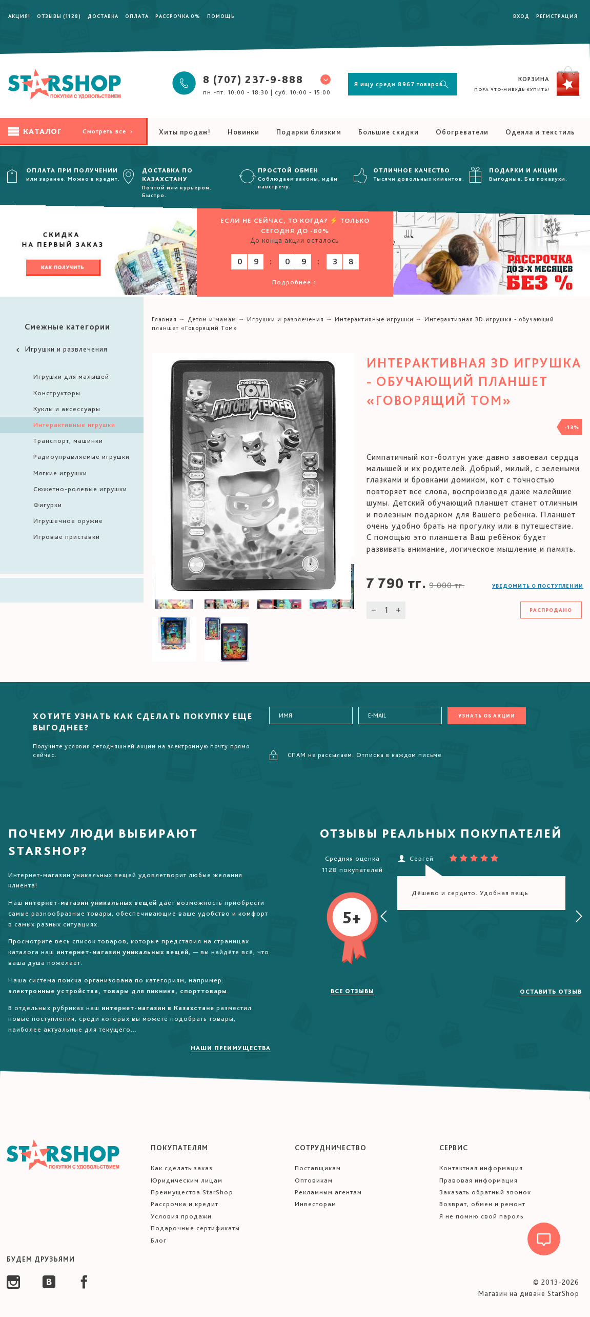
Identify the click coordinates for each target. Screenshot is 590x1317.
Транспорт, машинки (68, 440)
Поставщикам (318, 1168)
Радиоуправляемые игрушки (81, 456)
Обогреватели (462, 132)
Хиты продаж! (185, 132)
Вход (521, 16)
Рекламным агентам (328, 1192)
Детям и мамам (212, 319)
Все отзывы (352, 991)
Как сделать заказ (182, 1168)
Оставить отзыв (551, 991)
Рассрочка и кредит (184, 1204)
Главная (164, 319)
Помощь (221, 16)
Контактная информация (481, 1168)
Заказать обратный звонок (485, 1192)
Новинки (243, 132)
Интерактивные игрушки (74, 425)
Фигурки (47, 505)
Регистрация (557, 16)
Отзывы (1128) (59, 16)
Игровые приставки (66, 536)
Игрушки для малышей (71, 376)
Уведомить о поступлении (537, 586)
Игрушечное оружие (68, 521)
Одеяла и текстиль (540, 132)
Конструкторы (56, 393)
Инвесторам (315, 1204)
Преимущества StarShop (192, 1192)
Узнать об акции (486, 715)
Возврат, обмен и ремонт (482, 1204)
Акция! (19, 16)
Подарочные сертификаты (195, 1228)
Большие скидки (388, 132)
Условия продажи (181, 1216)
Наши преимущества (231, 1048)
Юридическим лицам (186, 1180)
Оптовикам (314, 1180)
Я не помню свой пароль (481, 1216)
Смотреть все (108, 131)
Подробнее (295, 282)
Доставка (103, 16)
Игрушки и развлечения (61, 349)
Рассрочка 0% (177, 16)
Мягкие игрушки (60, 473)
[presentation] (384, 916)
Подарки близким (308, 132)
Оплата (137, 16)
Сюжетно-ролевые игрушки (80, 489)
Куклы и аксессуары (66, 409)
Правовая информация (478, 1180)
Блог (159, 1240)
